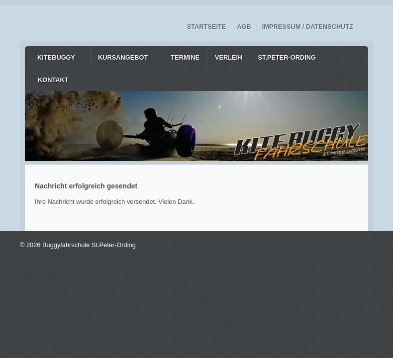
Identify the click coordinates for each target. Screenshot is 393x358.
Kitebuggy (56, 57)
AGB (244, 26)
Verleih (228, 57)
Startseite (206, 26)
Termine (185, 57)
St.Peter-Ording (287, 57)
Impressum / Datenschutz (307, 26)
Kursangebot (123, 57)
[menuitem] (60, 57)
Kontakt (53, 80)
